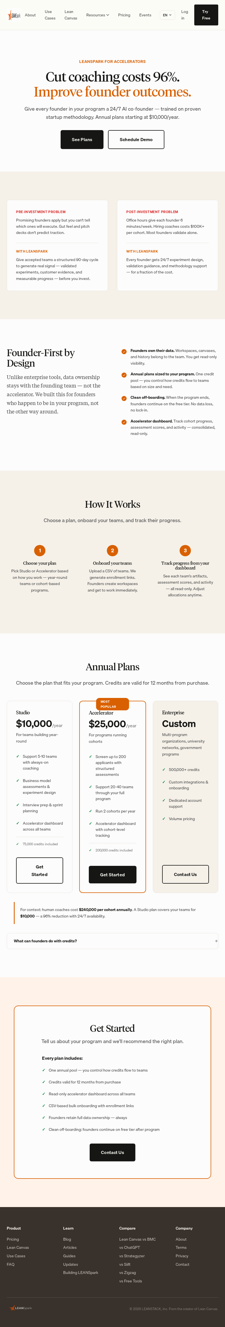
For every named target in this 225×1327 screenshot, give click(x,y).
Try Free (206, 14)
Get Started (40, 870)
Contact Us (185, 874)
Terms (181, 1248)
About (30, 15)
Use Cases (50, 14)
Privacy (182, 1256)
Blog (67, 1239)
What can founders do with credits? (45, 941)
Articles (70, 1248)
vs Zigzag (127, 1273)
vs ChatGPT (129, 1248)
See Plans (82, 139)
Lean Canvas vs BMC (137, 1239)
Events (145, 15)
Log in (184, 14)
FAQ (10, 1264)
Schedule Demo (136, 139)
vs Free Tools (130, 1281)
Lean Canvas (71, 14)
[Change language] (167, 15)
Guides (69, 1256)
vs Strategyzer (132, 1256)
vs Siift (125, 1264)
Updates (70, 1264)
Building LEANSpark (80, 1273)
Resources (97, 15)
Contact (182, 1264)
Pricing (124, 15)
